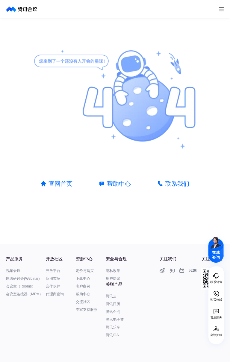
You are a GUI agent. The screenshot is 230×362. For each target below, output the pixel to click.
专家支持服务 (86, 310)
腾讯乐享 (113, 327)
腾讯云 (111, 296)
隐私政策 (113, 271)
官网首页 (60, 183)
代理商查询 (55, 294)
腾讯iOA (112, 335)
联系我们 (177, 183)
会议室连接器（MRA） (24, 294)
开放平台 (53, 271)
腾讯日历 (113, 304)
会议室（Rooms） (20, 286)
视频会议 (13, 271)
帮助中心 (119, 183)
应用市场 (53, 278)
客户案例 (83, 286)
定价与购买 (85, 271)
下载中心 (83, 278)
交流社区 (83, 302)
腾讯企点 (113, 312)
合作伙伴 (53, 286)
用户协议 (113, 278)
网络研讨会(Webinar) (23, 278)
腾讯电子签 (115, 319)
